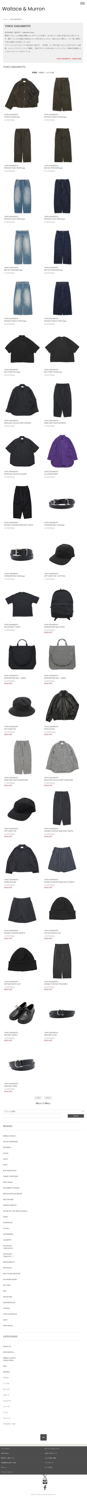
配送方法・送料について (8, 1458)
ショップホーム (5, 1448)
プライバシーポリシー (7, 1472)
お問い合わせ (5, 1453)
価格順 (41, 72)
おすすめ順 (50, 72)
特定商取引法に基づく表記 (8, 1462)
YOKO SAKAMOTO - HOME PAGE (69, 59)
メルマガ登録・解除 (50, 1458)
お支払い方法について (51, 1453)
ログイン (3, 1467)
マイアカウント (49, 1462)
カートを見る (48, 1467)
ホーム (5, 19)
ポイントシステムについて (52, 1448)
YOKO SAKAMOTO (16, 19)
